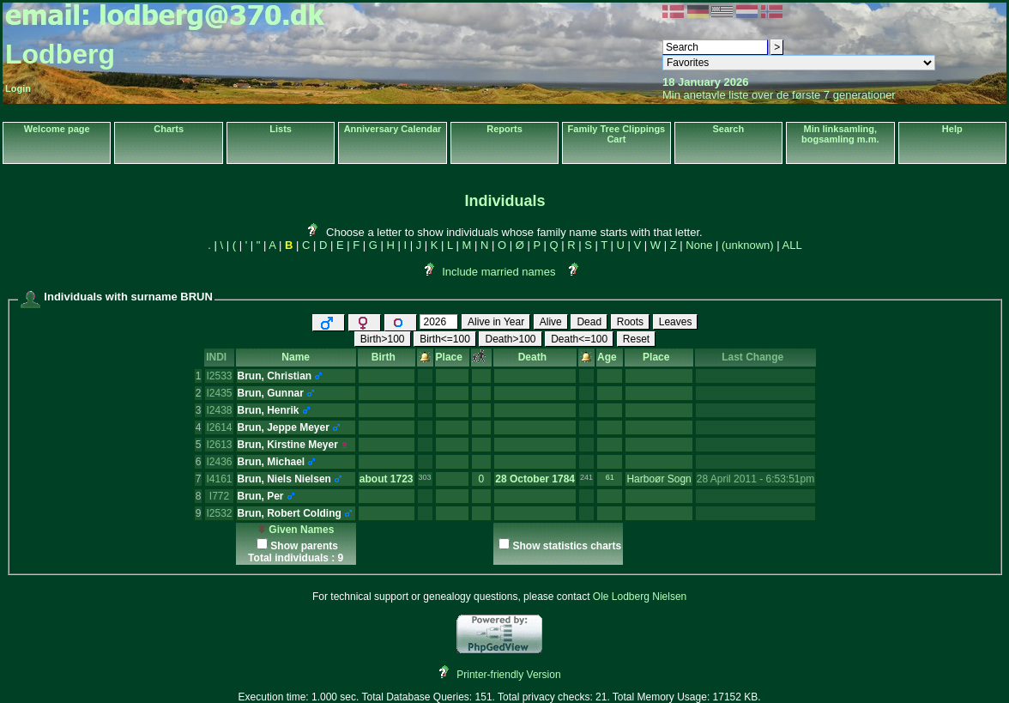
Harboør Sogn (658, 479)
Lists (280, 129)
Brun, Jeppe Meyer (283, 427)
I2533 (219, 376)
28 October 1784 (535, 479)
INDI (219, 357)
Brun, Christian (275, 376)
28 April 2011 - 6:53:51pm (755, 479)
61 (610, 477)
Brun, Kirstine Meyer (288, 445)
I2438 (219, 410)
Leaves (675, 322)
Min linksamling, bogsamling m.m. (840, 134)
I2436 (219, 462)
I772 (219, 496)
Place (452, 357)
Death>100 (510, 339)
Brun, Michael (271, 462)
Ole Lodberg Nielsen (639, 597)
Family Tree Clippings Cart (617, 134)
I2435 (219, 393)
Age (609, 357)
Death (535, 357)
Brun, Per (261, 496)
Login (18, 88)
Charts (169, 129)
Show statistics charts (566, 546)
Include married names (498, 271)
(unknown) (748, 245)
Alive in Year (496, 322)
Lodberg (60, 54)
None (699, 245)
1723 (402, 479)
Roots (630, 322)
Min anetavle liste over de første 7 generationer (779, 94)
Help (952, 129)
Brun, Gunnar (271, 393)
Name (295, 357)
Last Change (755, 357)
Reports (504, 129)
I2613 (219, 445)
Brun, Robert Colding (289, 513)
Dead (589, 322)
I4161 (219, 479)
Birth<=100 (445, 339)
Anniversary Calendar (393, 129)
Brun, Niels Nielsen (284, 479)
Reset (636, 339)
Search (728, 129)
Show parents (304, 546)
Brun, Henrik (268, 410)
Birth (387, 357)
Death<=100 (579, 339)
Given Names (295, 530)
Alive (551, 322)
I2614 (219, 427)
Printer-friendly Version (508, 675)
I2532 (219, 513)
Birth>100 (382, 339)
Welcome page (57, 129)
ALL (792, 245)
